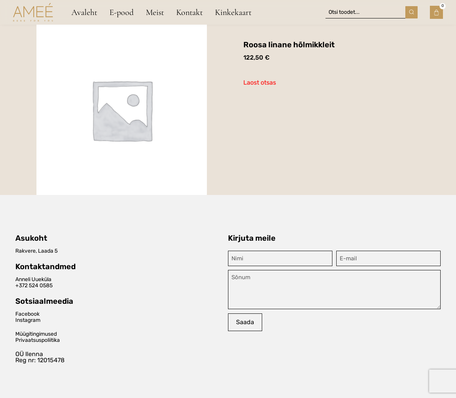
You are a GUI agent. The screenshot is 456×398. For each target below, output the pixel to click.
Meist (155, 12)
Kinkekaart (233, 12)
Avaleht (84, 12)
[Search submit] (411, 12)
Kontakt (189, 12)
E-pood (121, 12)
